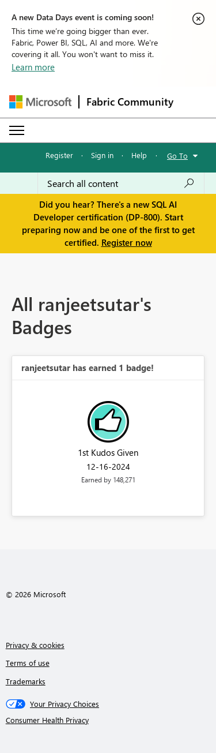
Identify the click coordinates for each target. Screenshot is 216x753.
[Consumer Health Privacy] (108, 720)
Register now (126, 242)
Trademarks (26, 681)
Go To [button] (177, 155)
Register (59, 155)
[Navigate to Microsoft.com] (40, 101)
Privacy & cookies (35, 645)
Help (139, 155)
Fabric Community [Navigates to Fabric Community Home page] (129, 101)
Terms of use (28, 663)
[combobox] (120, 183)
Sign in (102, 155)
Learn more (33, 67)
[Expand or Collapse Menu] (16, 130)
